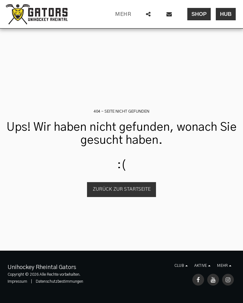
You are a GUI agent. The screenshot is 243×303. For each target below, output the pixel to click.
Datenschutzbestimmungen (59, 281)
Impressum (17, 281)
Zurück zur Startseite (122, 189)
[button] (148, 14)
